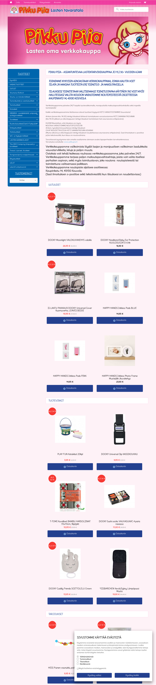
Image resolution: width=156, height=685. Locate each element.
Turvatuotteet (15, 105)
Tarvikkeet (14, 119)
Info (18, 2)
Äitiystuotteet (15, 159)
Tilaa (51, 663)
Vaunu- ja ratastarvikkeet (20, 97)
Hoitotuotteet (15, 132)
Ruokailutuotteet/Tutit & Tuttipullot (23, 124)
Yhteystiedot (44, 2)
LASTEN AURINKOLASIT (19, 140)
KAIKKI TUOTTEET (17, 84)
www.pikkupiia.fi (70, 142)
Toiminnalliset (85, 661)
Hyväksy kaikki (132, 676)
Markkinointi (85, 666)
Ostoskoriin (64, 237)
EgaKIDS (13, 80)
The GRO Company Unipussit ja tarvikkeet (22, 145)
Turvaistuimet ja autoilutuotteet (22, 101)
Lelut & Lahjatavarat (18, 167)
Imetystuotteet (15, 128)
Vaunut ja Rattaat (17, 93)
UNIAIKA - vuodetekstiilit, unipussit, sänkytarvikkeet (23, 114)
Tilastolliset (84, 663)
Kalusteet (13, 109)
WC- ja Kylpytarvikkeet (19, 136)
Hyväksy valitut (94, 676)
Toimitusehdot (30, 2)
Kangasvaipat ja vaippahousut (22, 155)
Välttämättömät (86, 659)
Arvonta (57, 2)
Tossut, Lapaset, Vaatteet (19, 150)
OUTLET (13, 89)
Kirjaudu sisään (135, 2)
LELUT (12, 163)
